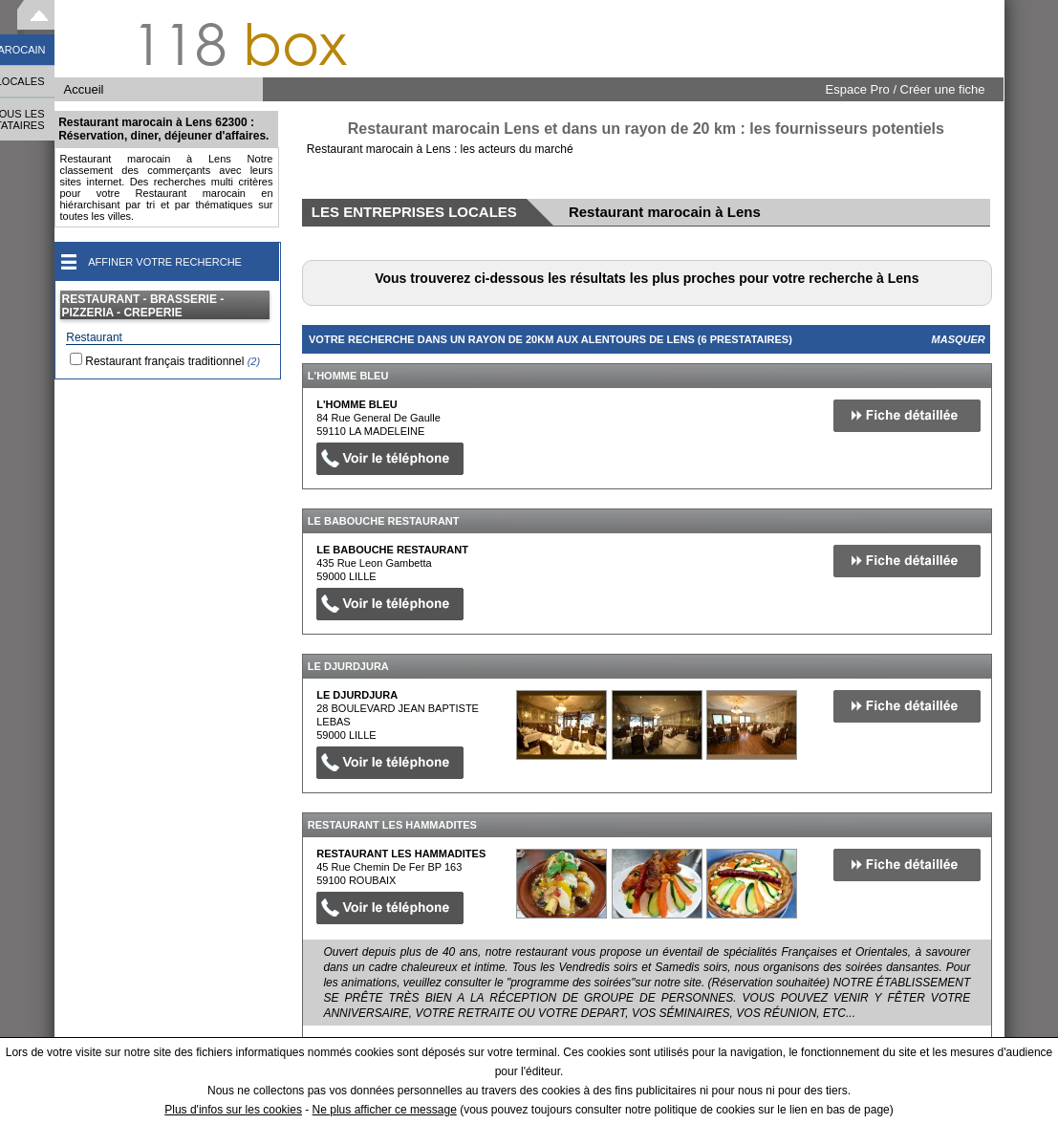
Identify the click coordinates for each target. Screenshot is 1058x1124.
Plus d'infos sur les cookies (233, 1109)
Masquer (958, 339)
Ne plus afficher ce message (385, 1109)
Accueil (84, 89)
